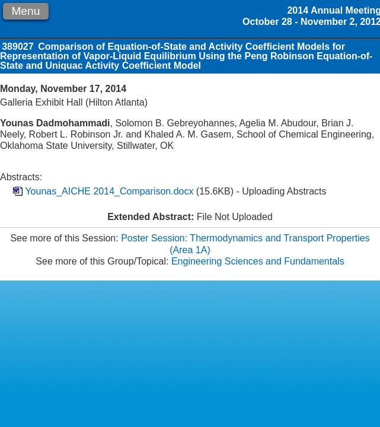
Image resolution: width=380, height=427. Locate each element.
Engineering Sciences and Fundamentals (257, 261)
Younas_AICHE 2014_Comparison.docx (109, 191)
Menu (25, 11)
